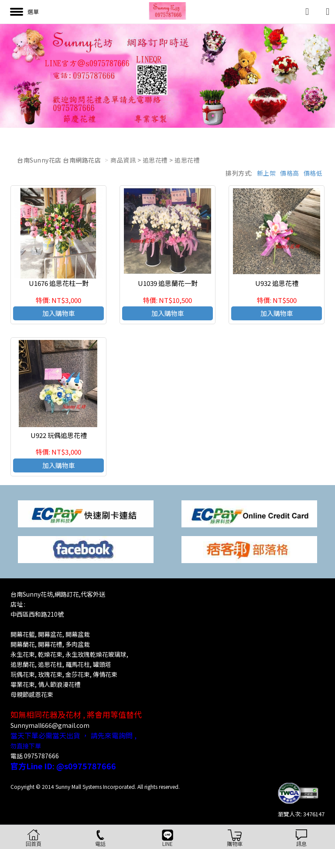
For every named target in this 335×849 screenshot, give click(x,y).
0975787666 (41, 755)
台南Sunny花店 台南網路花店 (59, 160)
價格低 (313, 173)
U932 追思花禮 (276, 283)
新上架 (266, 173)
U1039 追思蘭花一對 (168, 283)
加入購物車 (58, 313)
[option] (167, 76)
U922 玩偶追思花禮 (59, 435)
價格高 (289, 173)
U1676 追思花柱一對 (59, 283)
